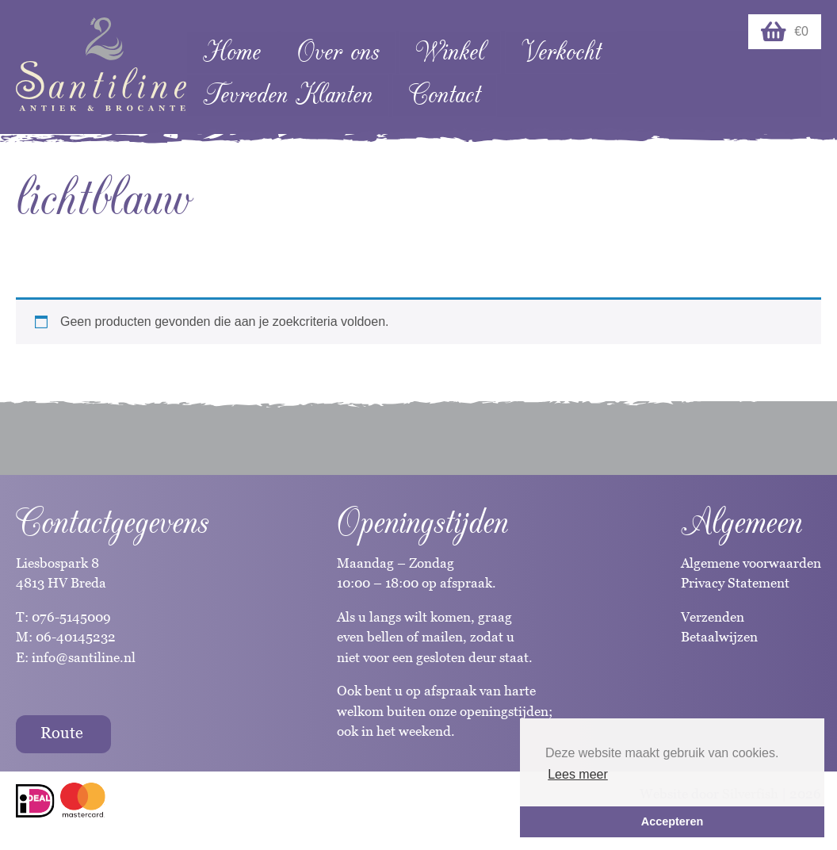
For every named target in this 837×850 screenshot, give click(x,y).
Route (61, 732)
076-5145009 (70, 617)
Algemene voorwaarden (751, 563)
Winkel (449, 52)
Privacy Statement (735, 583)
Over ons (338, 52)
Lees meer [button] (578, 774)
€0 (784, 32)
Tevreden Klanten (288, 95)
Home (232, 52)
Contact (444, 95)
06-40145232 (76, 637)
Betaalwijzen (719, 637)
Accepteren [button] (672, 821)
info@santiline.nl (84, 657)
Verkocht (561, 52)
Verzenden (712, 617)
